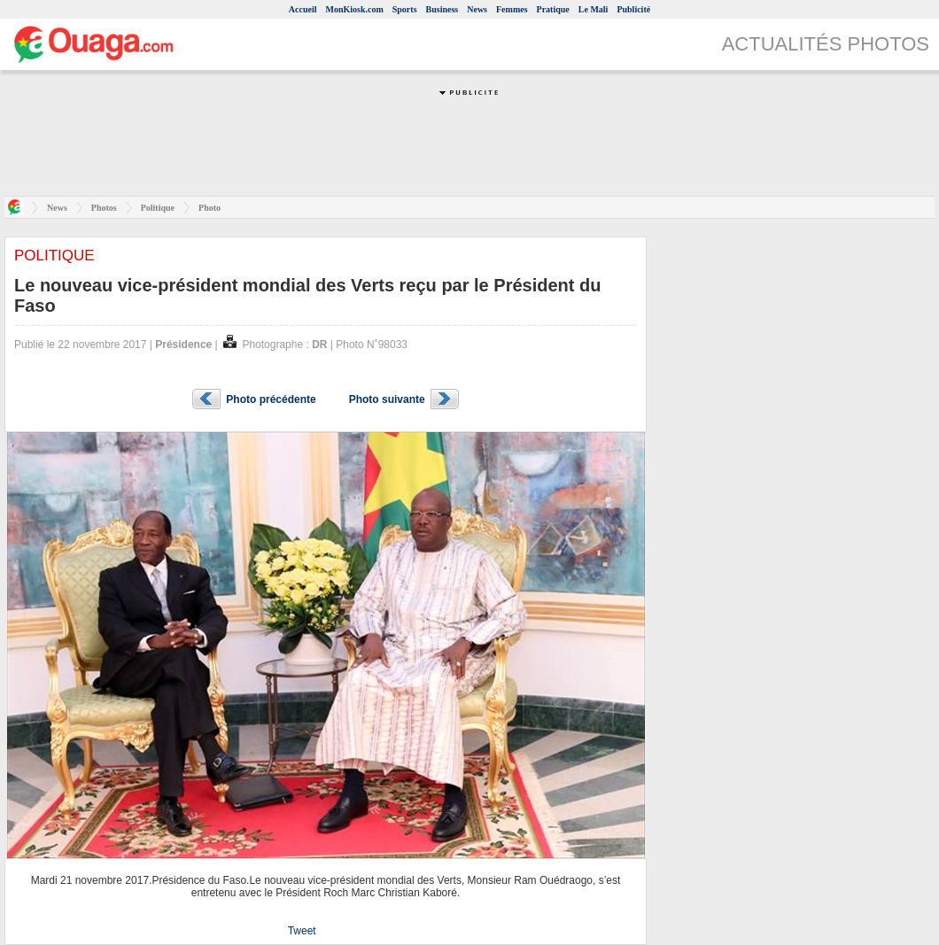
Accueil (303, 9)
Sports (404, 9)
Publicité (633, 9)
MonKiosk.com (354, 9)
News (477, 9)
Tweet (302, 931)
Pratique (553, 9)
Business (442, 9)
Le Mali (593, 9)
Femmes (512, 9)
